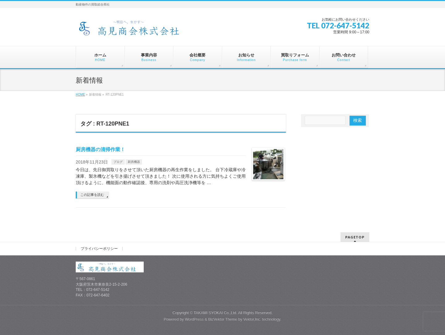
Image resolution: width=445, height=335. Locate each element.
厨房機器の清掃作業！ (100, 149)
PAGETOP (355, 237)
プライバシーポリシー (99, 248)
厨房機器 (134, 161)
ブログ (118, 161)
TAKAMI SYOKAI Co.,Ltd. (215, 313)
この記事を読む (92, 194)
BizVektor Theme (222, 319)
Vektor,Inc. (252, 319)
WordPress (194, 319)
